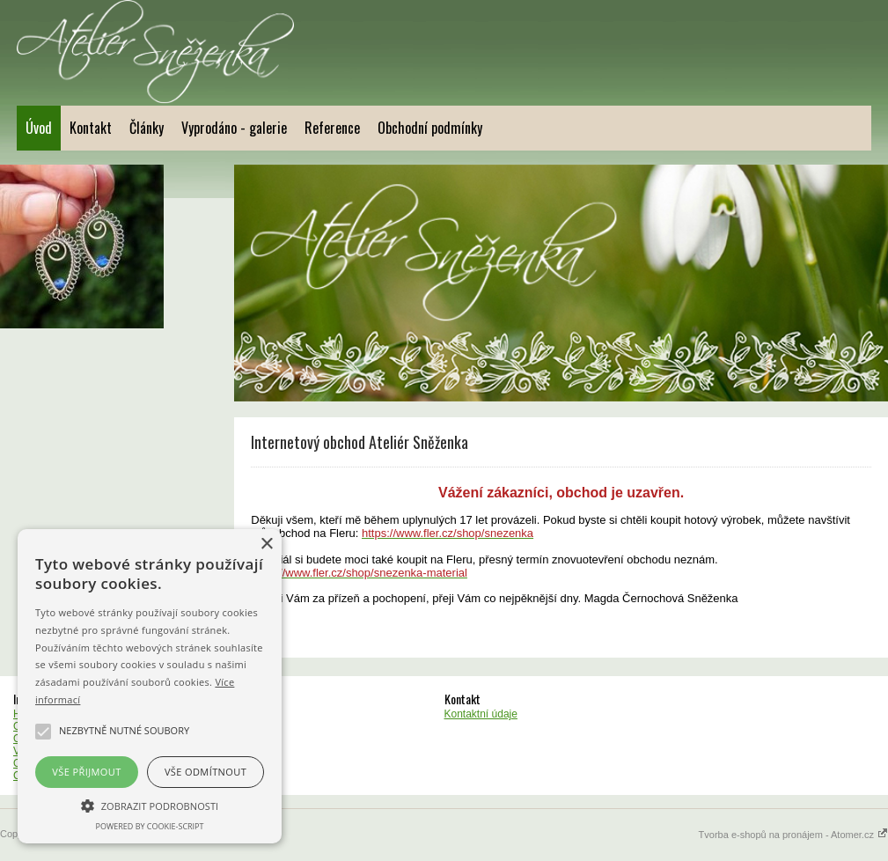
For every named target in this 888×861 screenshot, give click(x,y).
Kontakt (91, 127)
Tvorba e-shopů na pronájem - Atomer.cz (793, 834)
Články (146, 127)
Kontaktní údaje (480, 714)
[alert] (150, 686)
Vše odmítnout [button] (205, 771)
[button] (149, 805)
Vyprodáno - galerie (234, 127)
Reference (332, 127)
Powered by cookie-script (150, 826)
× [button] (266, 544)
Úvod (39, 127)
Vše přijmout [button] (86, 771)
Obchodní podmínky (430, 127)
